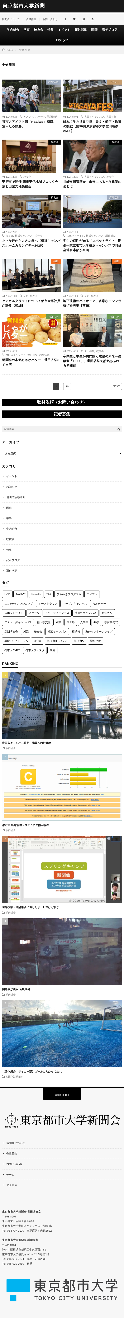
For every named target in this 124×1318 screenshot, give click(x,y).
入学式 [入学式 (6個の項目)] (84, 622)
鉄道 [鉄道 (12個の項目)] (52, 650)
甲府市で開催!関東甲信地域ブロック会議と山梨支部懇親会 (30, 184)
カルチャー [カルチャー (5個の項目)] (99, 603)
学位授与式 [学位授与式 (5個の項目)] (111, 622)
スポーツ (40, 116)
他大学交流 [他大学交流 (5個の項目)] (44, 622)
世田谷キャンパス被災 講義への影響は (26, 742)
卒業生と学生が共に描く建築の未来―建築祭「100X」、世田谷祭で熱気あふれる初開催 (92, 360)
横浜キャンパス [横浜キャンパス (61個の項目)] (57, 631)
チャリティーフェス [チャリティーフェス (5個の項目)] (57, 612)
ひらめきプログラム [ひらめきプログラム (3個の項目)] (69, 594)
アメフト (28, 116)
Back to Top (62, 1094)
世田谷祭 (111, 116)
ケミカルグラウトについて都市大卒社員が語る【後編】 (31, 303)
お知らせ (62, 40)
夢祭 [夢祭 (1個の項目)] (96, 622)
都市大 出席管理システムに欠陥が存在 (25, 825)
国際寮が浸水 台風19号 (16, 989)
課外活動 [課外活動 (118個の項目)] (95, 640)
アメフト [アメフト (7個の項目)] (92, 594)
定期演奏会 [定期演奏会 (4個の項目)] (11, 631)
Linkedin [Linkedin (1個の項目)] (36, 594)
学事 (26, 29)
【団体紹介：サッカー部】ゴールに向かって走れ (32, 1071)
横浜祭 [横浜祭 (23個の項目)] (76, 631)
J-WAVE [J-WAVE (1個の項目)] (21, 594)
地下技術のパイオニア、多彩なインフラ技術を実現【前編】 (92, 303)
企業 (25, 296)
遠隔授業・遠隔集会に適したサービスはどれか (32, 907)
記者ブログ (109, 29)
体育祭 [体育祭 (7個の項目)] (71, 622)
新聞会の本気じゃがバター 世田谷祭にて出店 (31, 362)
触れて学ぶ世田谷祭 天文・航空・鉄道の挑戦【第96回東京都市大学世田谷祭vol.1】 (92, 126)
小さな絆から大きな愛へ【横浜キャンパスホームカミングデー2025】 (31, 243)
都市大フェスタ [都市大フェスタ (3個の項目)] (34, 650)
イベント (64, 29)
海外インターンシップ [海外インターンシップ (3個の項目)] (99, 631)
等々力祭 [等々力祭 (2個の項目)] (79, 640)
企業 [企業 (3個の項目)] (58, 622)
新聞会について (11, 19)
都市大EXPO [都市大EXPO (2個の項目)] (12, 650)
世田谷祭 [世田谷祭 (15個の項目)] (107, 612)
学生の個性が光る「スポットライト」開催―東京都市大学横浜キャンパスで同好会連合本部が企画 (92, 245)
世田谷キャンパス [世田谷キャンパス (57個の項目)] (85, 612)
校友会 (38, 29)
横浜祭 (38, 235)
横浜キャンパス (24, 235)
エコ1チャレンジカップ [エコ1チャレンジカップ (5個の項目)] (18, 603)
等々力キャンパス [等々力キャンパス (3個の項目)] (58, 640)
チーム (10, 1174)
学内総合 (13, 29)
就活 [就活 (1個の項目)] (26, 631)
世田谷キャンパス (94, 116)
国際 (94, 29)
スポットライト (75, 235)
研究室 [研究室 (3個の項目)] (37, 640)
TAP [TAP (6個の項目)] (48, 594)
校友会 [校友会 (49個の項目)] (38, 631)
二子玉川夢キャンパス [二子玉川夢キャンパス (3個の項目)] (18, 622)
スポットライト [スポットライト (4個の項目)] (13, 612)
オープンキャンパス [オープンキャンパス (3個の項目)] (75, 603)
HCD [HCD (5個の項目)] (7, 594)
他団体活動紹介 (15, 497)
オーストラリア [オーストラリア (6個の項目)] (47, 603)
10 (67, 386)
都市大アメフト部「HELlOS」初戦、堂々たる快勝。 (29, 124)
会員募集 (31, 19)
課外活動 (81, 29)
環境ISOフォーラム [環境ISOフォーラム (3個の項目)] (16, 640)
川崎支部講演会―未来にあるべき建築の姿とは (92, 184)
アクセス (11, 1185)
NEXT (116, 386)
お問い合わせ (50, 19)
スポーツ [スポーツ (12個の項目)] (34, 612)
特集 (50, 29)
